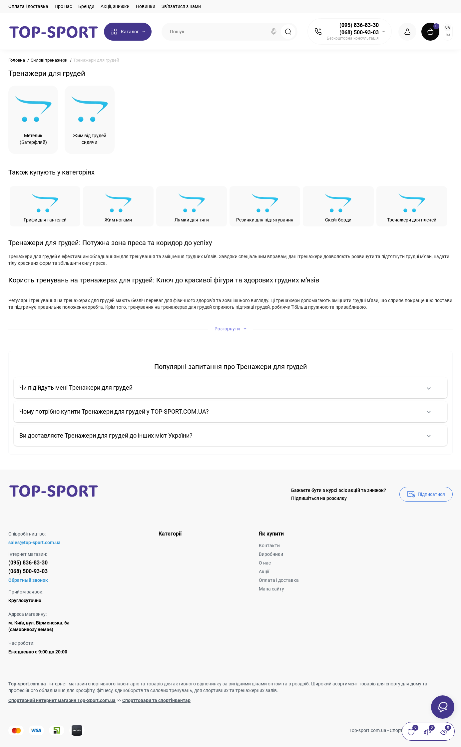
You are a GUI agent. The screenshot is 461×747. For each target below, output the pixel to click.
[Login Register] (407, 32)
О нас (265, 562)
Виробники (271, 554)
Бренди (86, 6)
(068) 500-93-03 (359, 32)
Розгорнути (230, 328)
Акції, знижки (115, 6)
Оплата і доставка (28, 6)
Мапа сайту (271, 588)
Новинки (145, 6)
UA (447, 27)
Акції (264, 571)
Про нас (63, 6)
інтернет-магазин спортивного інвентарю (94, 683)
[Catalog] (128, 32)
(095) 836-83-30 (359, 25)
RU (448, 35)
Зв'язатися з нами (181, 6)
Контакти (269, 545)
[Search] (273, 31)
